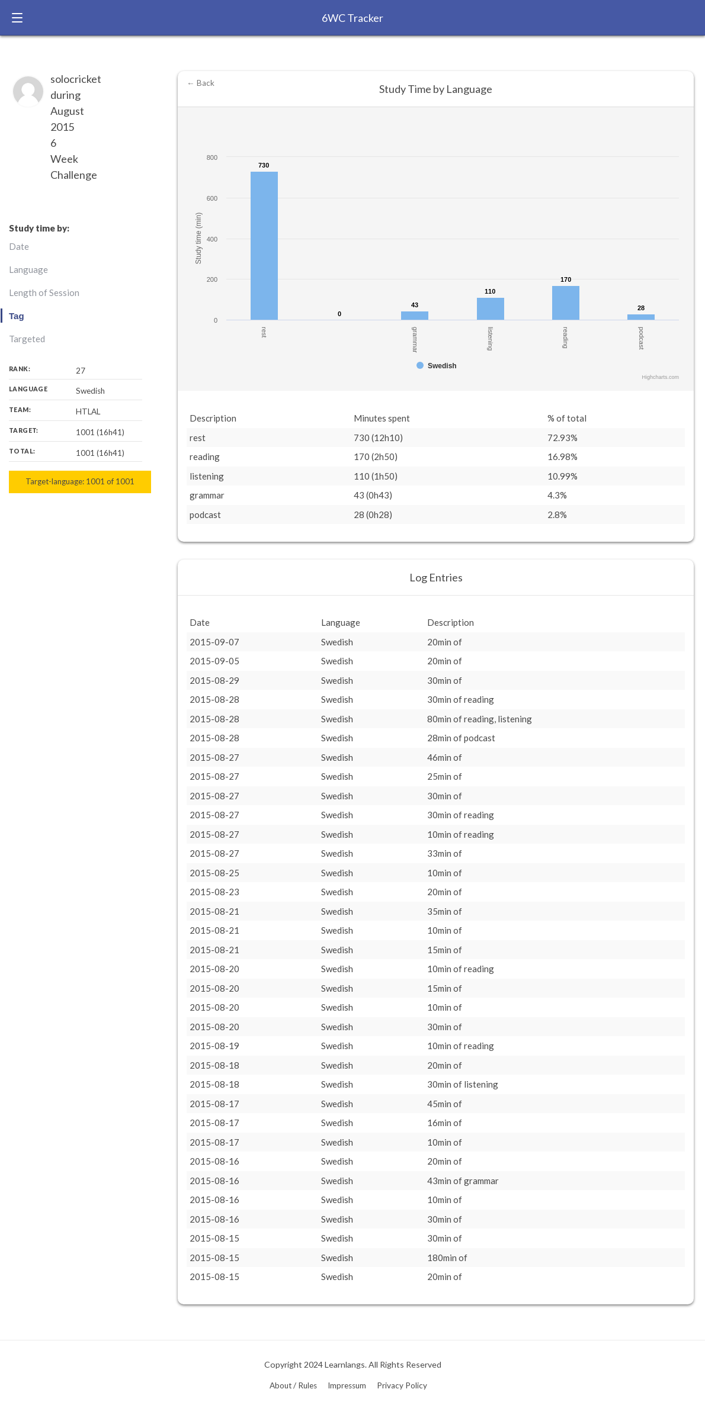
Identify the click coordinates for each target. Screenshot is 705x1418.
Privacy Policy (402, 1385)
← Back (200, 83)
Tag (16, 316)
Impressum (347, 1385)
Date (19, 246)
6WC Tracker (352, 17)
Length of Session (44, 292)
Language (28, 269)
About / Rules (293, 1385)
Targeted (27, 338)
